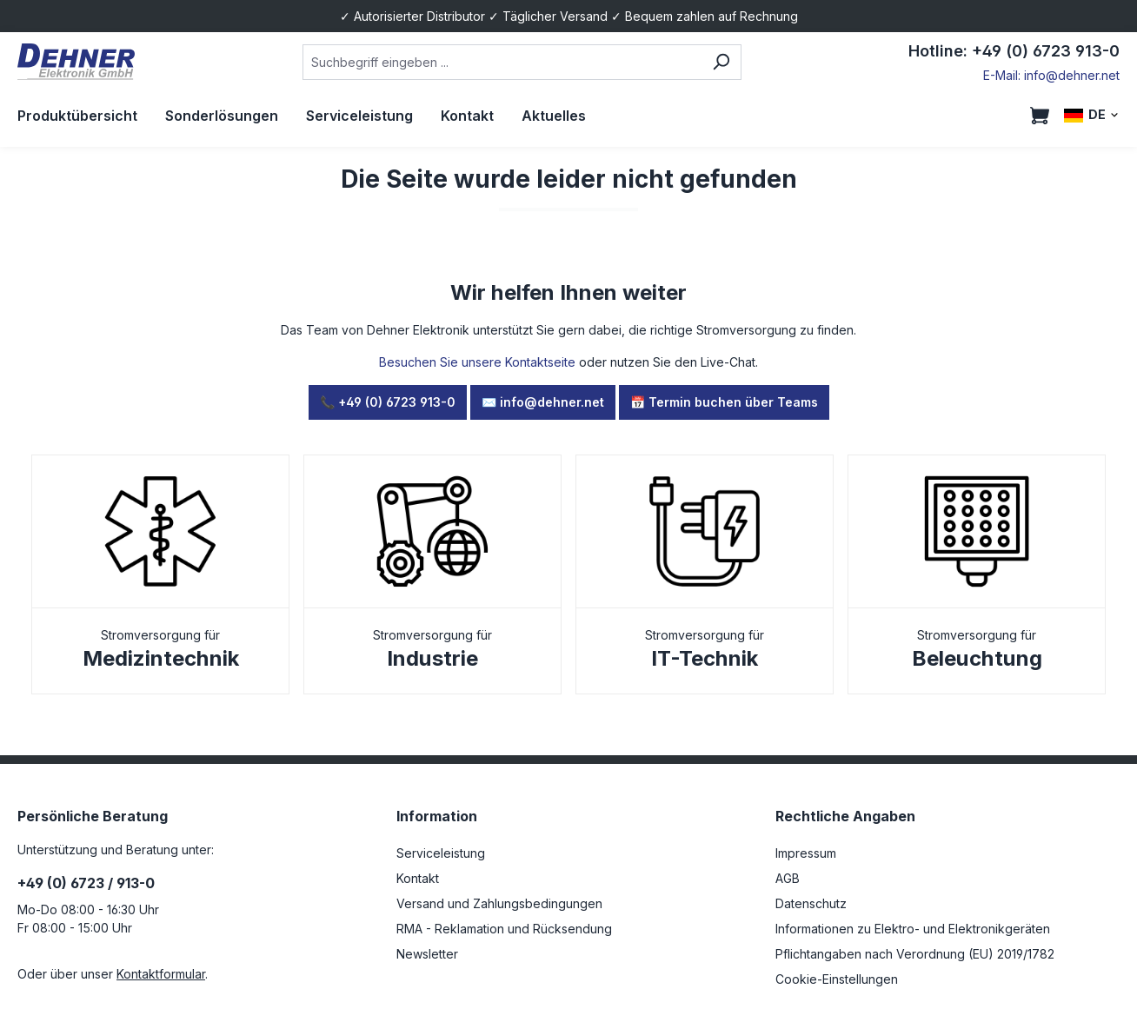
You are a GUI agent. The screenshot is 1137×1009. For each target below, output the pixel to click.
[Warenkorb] (1039, 115)
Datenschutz (811, 903)
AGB (787, 878)
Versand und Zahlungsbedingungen (499, 903)
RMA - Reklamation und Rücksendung (504, 928)
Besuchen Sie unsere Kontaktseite (477, 362)
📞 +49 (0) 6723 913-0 (387, 402)
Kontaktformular (160, 973)
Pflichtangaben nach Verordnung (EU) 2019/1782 (914, 953)
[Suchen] (721, 62)
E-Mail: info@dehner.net (1051, 75)
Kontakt (417, 878)
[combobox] (502, 62)
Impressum (805, 853)
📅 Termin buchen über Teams (724, 402)
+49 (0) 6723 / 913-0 (86, 883)
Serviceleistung (440, 853)
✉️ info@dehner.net (543, 402)
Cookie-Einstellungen (836, 979)
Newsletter (427, 953)
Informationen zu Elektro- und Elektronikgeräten (912, 928)
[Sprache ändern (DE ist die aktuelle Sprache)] (1092, 115)
